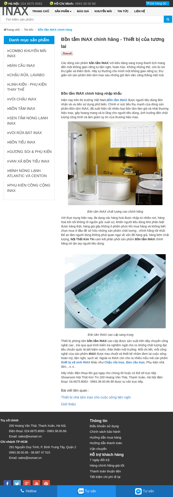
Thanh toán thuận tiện (105, 471)
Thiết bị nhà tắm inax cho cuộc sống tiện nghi (96, 397)
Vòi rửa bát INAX (24, 133)
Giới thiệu (68, 404)
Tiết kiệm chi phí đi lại (105, 477)
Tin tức (123, 11)
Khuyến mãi (103, 11)
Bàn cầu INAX (21, 66)
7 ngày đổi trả (99, 460)
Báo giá (83, 11)
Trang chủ (40, 11)
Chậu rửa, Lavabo (25, 75)
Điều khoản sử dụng (104, 426)
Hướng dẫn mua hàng (105, 437)
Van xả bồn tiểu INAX (28, 161)
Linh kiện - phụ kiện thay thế (27, 87)
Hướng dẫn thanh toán (106, 443)
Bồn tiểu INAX (21, 142)
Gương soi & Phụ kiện (29, 152)
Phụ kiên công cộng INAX (28, 188)
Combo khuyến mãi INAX (26, 53)
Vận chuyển (98, 449)
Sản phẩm (63, 11)
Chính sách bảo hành (105, 431)
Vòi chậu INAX (21, 99)
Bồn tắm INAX (21, 109)
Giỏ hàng (158, 3)
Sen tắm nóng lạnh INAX (27, 120)
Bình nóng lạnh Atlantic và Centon (27, 173)
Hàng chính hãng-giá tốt (107, 465)
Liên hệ (139, 11)
